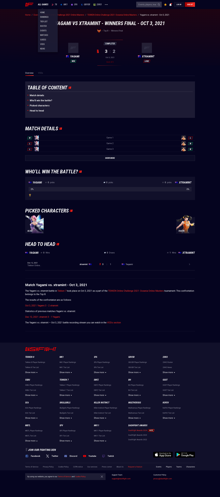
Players (169, 467)
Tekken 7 (61, 291)
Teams (179, 467)
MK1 (64, 4)
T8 (54, 4)
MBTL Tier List (30, 436)
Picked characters (40, 105)
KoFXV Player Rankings (172, 408)
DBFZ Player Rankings (102, 385)
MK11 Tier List (99, 436)
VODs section (114, 322)
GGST (165, 379)
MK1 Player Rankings (68, 362)
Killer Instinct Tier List (102, 413)
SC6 (27, 402)
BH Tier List (132, 390)
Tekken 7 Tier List (66, 390)
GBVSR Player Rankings (137, 362)
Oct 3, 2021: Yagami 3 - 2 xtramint (41, 305)
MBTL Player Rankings (34, 431)
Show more (31, 372)
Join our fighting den (42, 450)
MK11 (96, 425)
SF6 (74, 4)
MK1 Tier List (65, 367)
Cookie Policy (63, 467)
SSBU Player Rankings (33, 385)
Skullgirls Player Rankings (70, 408)
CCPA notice (78, 467)
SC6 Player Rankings (33, 408)
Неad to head (37, 110)
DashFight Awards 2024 (137, 430)
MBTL (27, 425)
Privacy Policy (48, 467)
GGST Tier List (168, 390)
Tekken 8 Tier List (32, 367)
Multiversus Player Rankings (139, 408)
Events (158, 467)
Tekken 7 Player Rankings (70, 385)
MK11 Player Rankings (102, 431)
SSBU (27, 379)
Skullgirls (65, 402)
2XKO (98, 4)
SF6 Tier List (98, 367)
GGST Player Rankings (171, 385)
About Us (120, 467)
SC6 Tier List (30, 413)
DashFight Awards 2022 (137, 440)
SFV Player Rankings (68, 431)
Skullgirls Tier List (66, 413)
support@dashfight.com (121, 479)
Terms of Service (31, 467)
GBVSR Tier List (134, 367)
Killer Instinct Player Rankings (105, 408)
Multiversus (134, 402)
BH (129, 379)
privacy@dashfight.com (162, 479)
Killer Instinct (101, 402)
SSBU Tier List (30, 390)
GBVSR (85, 4)
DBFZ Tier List (99, 390)
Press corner (107, 467)
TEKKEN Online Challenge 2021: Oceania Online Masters (136, 291)
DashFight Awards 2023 (137, 435)
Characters (190, 467)
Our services (92, 467)
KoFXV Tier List (168, 413)
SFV (61, 425)
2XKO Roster (168, 362)
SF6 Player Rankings (102, 362)
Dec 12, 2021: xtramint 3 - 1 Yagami (42, 317)
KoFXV (166, 402)
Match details (37, 95)
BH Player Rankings (136, 385)
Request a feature (135, 467)
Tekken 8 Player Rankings (35, 362)
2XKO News (167, 367)
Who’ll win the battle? (41, 100)
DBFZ (96, 379)
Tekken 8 (29, 357)
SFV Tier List (64, 436)
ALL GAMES (43, 4)
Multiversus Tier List (136, 413)
